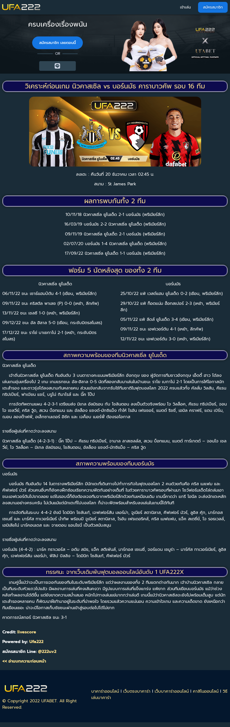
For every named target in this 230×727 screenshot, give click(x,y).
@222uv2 (47, 651)
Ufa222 (36, 641)
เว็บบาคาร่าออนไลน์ (172, 691)
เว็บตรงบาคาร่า (136, 691)
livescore (26, 632)
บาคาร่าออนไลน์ (105, 691)
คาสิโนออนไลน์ (205, 691)
